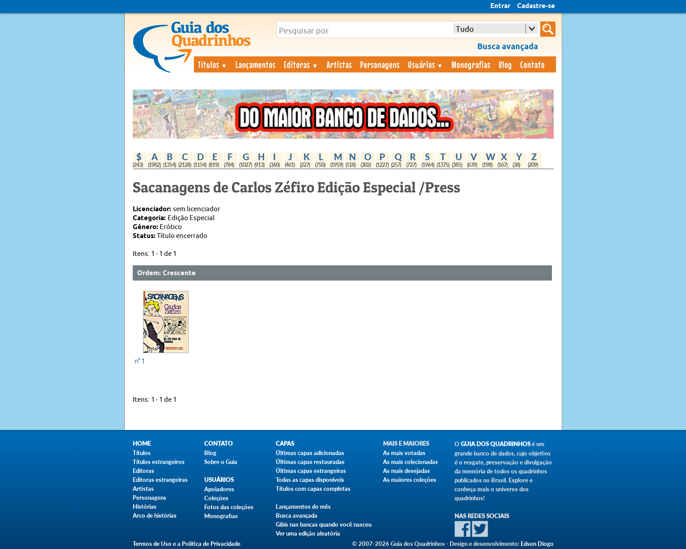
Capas (285, 443)
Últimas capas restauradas (310, 461)
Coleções (216, 498)
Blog (505, 64)
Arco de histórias (155, 515)
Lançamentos (256, 64)
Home (142, 443)
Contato (532, 64)
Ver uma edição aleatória (308, 533)
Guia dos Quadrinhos (495, 444)
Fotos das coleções (228, 507)
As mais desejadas (406, 470)
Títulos (213, 64)
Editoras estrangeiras (160, 479)
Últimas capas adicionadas (310, 452)
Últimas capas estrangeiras (311, 470)
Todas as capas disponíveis (310, 479)
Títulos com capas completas (313, 488)
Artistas (339, 64)
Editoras (301, 64)
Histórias (144, 506)
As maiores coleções (409, 479)
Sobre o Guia (220, 461)
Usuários (426, 64)
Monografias (471, 64)
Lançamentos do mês (303, 506)
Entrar (500, 6)
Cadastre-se (536, 6)
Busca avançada (296, 515)
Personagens (380, 64)
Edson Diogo (537, 543)
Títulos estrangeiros (159, 461)
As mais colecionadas (410, 461)
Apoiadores (219, 489)
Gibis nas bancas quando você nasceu (323, 524)
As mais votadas (404, 452)
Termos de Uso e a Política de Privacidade (186, 543)
